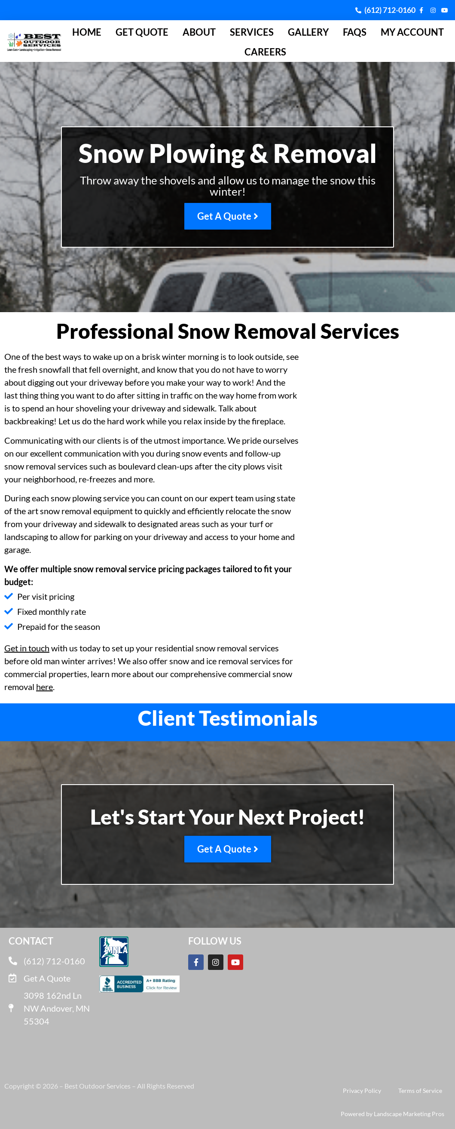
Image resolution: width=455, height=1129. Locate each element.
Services (252, 32)
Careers (265, 52)
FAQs (354, 32)
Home (86, 32)
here (44, 686)
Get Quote (142, 32)
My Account (412, 32)
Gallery (308, 32)
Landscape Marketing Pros (409, 1113)
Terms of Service (420, 1090)
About (199, 32)
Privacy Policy (362, 1090)
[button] (7, 732)
